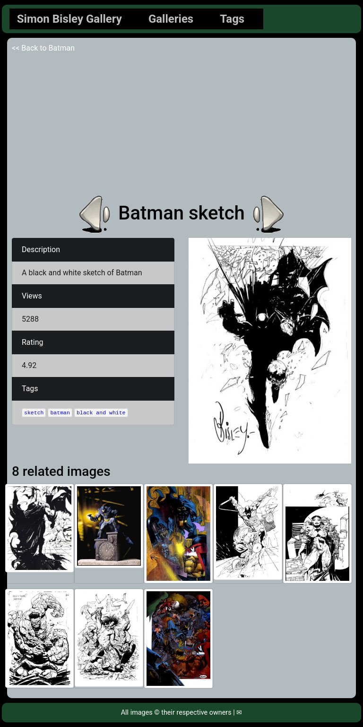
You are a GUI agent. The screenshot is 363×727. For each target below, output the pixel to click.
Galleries (170, 19)
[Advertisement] (181, 125)
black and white (101, 413)
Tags (232, 19)
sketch (33, 413)
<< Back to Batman (43, 48)
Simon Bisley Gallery (69, 19)
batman (59, 413)
